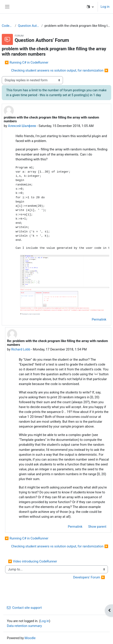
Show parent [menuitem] (97, 527)
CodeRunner (7, 26)
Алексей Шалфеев (22, 126)
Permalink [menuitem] (99, 319)
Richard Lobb (20, 349)
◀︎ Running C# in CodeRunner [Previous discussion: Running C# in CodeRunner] (26, 62)
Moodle (30, 638)
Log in (105, 7)
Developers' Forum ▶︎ (89, 577)
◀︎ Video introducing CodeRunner (32, 561)
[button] (90, 6)
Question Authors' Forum (29, 26)
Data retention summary (24, 626)
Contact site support (24, 608)
